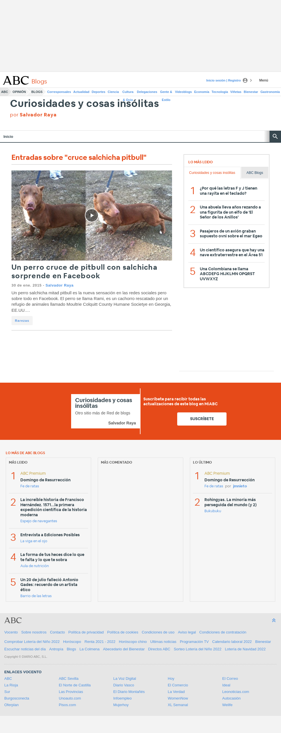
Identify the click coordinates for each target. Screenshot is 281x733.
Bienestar (251, 92)
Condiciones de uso (158, 632)
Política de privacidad (86, 632)
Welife (227, 705)
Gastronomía (270, 92)
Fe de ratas (29, 486)
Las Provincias (71, 692)
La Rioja (11, 685)
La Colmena (89, 649)
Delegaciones (147, 92)
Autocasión (231, 698)
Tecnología (220, 92)
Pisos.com (67, 705)
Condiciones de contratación (222, 632)
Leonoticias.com (235, 692)
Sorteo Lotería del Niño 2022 (197, 649)
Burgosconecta (16, 698)
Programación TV (194, 641)
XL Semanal (178, 705)
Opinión (19, 92)
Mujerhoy (120, 705)
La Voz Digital (124, 678)
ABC (4, 92)
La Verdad (176, 692)
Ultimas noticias (163, 641)
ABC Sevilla (69, 678)
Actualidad (81, 92)
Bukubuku (212, 511)
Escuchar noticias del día (25, 649)
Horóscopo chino (133, 641)
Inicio (8, 136)
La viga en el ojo (33, 541)
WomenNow (178, 698)
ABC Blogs (254, 173)
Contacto (57, 632)
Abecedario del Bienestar (124, 649)
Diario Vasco (123, 685)
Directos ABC (159, 649)
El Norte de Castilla (75, 685)
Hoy (171, 678)
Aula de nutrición (34, 566)
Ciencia (113, 92)
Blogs (36, 92)
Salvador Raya (60, 285)
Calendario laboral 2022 (232, 641)
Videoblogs (183, 92)
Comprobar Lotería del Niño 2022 (32, 641)
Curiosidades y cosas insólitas (84, 104)
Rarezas (22, 320)
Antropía (56, 649)
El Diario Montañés (129, 692)
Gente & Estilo (166, 93)
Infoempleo (122, 698)
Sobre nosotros (33, 632)
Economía (201, 92)
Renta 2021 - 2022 (100, 641)
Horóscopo (72, 641)
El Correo (230, 678)
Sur (7, 692)
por (33, 114)
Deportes (99, 92)
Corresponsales (59, 92)
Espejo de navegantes (38, 521)
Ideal (226, 685)
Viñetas (235, 92)
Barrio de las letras (36, 596)
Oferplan (11, 705)
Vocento (11, 632)
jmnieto (240, 486)
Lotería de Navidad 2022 (245, 649)
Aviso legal (187, 632)
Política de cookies (122, 632)
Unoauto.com (70, 698)
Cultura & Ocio (128, 93)
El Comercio (178, 685)
